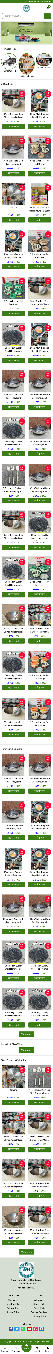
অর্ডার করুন (13, 126)
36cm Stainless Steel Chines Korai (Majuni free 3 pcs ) (13, 538)
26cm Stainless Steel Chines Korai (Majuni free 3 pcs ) (39, 631)
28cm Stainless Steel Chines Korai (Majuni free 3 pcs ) (13, 725)
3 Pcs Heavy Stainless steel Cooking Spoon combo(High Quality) (13, 491)
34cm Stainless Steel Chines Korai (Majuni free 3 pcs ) (13, 117)
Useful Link (13, 1295)
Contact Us (13, 1300)
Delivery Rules (13, 1308)
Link (40, 1295)
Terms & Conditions (39, 1312)
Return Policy (13, 1312)
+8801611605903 (26, 1287)
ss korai (13, 207)
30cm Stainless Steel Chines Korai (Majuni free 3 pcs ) (13, 631)
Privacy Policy (40, 1316)
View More (26, 1034)
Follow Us (26, 1324)
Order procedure (13, 1304)
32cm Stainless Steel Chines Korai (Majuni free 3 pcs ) (39, 304)
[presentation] (3, 33)
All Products (39, 1300)
